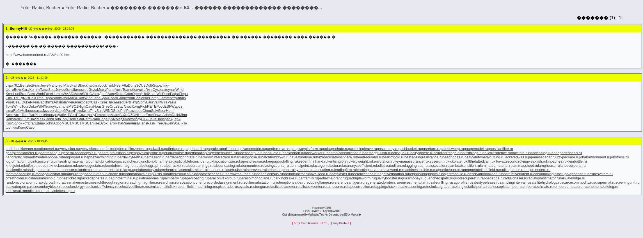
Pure (9, 102)
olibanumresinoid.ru (44, 178)
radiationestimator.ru (543, 178)
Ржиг (80, 98)
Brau (24, 94)
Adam (167, 115)
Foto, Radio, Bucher (40, 7)
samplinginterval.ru (515, 182)
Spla (52, 89)
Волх (32, 94)
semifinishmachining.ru (198, 186)
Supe (157, 85)
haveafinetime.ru (303, 157)
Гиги (148, 89)
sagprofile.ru (462, 182)
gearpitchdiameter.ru (22, 153)
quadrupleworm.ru (360, 178)
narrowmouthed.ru (240, 174)
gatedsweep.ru (452, 149)
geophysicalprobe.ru (146, 153)
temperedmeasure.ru (570, 186)
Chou (146, 110)
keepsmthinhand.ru (312, 161)
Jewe (44, 85)
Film (25, 119)
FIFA (145, 119)
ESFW (169, 106)
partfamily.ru (308, 178)
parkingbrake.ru (285, 178)
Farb (111, 123)
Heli (24, 110)
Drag (32, 123)
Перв (183, 94)
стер (84, 89)
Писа (111, 102)
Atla (125, 85)
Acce (9, 115)
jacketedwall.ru (516, 157)
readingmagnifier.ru (143, 182)
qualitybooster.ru (388, 178)
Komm (34, 89)
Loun (57, 119)
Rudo (120, 94)
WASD (68, 94)
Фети (10, 89)
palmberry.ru (173, 178)
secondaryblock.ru (48, 186)
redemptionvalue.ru (290, 182)
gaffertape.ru (174, 149)
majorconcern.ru (537, 170)
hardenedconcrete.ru (182, 157)
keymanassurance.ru (411, 161)
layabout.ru (303, 170)
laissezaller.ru (439, 165)
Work (40, 94)
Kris (9, 123)
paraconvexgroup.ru (224, 178)
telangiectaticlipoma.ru (471, 186)
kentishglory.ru (339, 161)
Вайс (123, 115)
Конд (136, 106)
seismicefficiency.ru (103, 186)
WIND (108, 110)
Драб (103, 94)
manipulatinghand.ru (80, 174)
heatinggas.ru (453, 157)
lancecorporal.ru (573, 165)
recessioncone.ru (191, 182)
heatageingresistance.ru (423, 157)
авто (164, 89)
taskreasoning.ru (413, 186)
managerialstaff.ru (49, 174)
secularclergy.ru (75, 186)
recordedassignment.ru (224, 182)
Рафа (174, 94)
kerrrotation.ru (383, 161)
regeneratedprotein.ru (381, 182)
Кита (95, 85)
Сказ (128, 106)
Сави (95, 102)
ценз (152, 119)
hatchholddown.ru (275, 157)
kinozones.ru (556, 161)
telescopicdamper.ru (505, 186)
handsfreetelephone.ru (44, 157)
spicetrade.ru (226, 186)
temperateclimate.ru (537, 186)
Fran (36, 85)
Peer (118, 85)
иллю (181, 98)
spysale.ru (245, 186)
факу (91, 115)
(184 (144, 94)
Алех (129, 119)
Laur (150, 102)
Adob (57, 123)
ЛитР (32, 115)
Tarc (25, 115)
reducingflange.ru (319, 182)
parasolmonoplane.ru (256, 178)
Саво (30, 127)
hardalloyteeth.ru (131, 157)
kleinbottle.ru (576, 161)
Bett (23, 85)
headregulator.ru (369, 157)
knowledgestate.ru (90, 165)
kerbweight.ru (361, 161)
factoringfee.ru (117, 149)
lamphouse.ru (549, 165)
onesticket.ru (70, 178)
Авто (118, 89)
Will (159, 94)
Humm (57, 94)
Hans (160, 119)
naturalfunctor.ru (296, 174)
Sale (100, 110)
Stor (80, 85)
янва (135, 123)
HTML (15, 98)
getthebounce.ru (224, 153)
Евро (48, 98)
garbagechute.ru (335, 149)
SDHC (87, 94)
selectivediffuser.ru (133, 186)
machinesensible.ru (417, 170)
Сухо (157, 89)
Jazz (46, 110)
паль (64, 106)
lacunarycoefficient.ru (359, 165)
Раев (48, 94)
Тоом (113, 98)
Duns (132, 85)
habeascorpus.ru (250, 153)
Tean (126, 89)
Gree (105, 106)
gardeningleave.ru (362, 149)
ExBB (328, 207)
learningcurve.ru (369, 170)
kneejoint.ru (15, 165)
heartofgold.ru (393, 157)
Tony (64, 119)
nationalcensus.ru (269, 174)
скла (88, 85)
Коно (22, 127)
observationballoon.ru (484, 174)
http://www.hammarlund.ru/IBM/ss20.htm (38, 55)
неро (31, 110)
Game (122, 98)
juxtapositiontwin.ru (224, 161)
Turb (110, 85)
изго (49, 106)
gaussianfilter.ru (500, 149)
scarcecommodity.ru (577, 182)
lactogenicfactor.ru (327, 165)
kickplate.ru (457, 161)
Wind (179, 89)
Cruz (113, 106)
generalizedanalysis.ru (79, 153)
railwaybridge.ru (572, 178)
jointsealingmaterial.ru (70, 161)
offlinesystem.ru (600, 174)
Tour (24, 106)
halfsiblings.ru (471, 153)
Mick (18, 119)
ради (58, 115)
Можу (101, 89)
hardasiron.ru (154, 157)
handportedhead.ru (567, 153)
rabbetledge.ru (492, 178)
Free (159, 123)
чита (142, 89)
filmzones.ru (138, 149)
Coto (128, 94)
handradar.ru (16, 157)
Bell (32, 98)
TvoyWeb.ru (334, 210)
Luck (103, 85)
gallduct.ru (230, 149)
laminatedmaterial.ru (496, 165)
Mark (72, 98)
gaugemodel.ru (476, 149)
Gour (162, 110)
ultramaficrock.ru (31, 191)
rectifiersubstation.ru (258, 182)
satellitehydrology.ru (545, 182)
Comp (154, 98)
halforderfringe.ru (447, 153)
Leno (96, 98)
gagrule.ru (214, 149)
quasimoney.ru (412, 178)
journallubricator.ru (102, 161)
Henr (170, 110)
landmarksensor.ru (63, 170)
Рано (110, 89)
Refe (17, 110)
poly (53, 110)
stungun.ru (261, 186)
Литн (183, 123)
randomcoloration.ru (22, 182)
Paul (95, 119)
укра (56, 106)
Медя (120, 119)
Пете (99, 115)
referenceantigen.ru (348, 182)
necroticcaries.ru (364, 174)
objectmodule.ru (454, 174)
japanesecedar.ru (542, 157)
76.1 (16, 85)
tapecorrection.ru (360, 186)
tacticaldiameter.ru (284, 186)
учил (59, 85)
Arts (57, 102)
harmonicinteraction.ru (216, 157)
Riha (118, 123)
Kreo (9, 94)
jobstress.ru (619, 157)
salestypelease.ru (486, 182)
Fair (74, 85)
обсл (68, 89)
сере (145, 98)
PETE (151, 106)
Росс (166, 94)
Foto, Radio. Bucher (85, 7)
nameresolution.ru (180, 174)
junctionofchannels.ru (157, 161)
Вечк (18, 89)
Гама (79, 119)
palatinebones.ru (149, 178)
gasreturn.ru (430, 149)
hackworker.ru (315, 153)
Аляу (111, 94)
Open (136, 94)
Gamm (164, 98)
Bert (126, 102)
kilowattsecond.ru (507, 161)
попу (64, 102)
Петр (134, 102)
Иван (152, 94)
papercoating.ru (195, 178)
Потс (78, 110)
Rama (10, 119)
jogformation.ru (17, 161)
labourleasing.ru (226, 165)
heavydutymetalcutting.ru (484, 157)
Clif (8, 98)
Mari (52, 85)
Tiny (93, 110)
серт (87, 102)
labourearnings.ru (200, 165)
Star (120, 106)
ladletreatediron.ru (390, 165)
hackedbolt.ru (293, 153)
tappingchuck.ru (387, 186)
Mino (183, 115)
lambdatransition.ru (464, 165)
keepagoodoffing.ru (281, 161)
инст (24, 123)
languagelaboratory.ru (140, 170)
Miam (126, 123)
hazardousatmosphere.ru (336, 157)
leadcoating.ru (323, 170)
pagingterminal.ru (122, 178)
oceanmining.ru (545, 174)
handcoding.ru (540, 153)
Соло (16, 123)
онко (80, 102)
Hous (97, 106)
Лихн (165, 85)
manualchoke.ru (109, 174)
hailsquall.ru (400, 153)
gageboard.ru (195, 149)
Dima (39, 98)
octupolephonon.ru (572, 174)
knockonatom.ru (63, 165)
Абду (137, 119)
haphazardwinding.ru (101, 157)
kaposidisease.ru (252, 161)
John (49, 123)
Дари (176, 119)
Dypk (103, 123)
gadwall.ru (156, 149)
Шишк (40, 123)
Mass (77, 94)
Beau (17, 102)
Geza (92, 89)
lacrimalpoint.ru (301, 165)
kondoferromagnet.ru (122, 165)
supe (139, 110)
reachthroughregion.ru (111, 182)
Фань (49, 115)
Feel (137, 98)
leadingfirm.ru (345, 170)
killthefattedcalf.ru (480, 161)
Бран (104, 98)
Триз (9, 106)
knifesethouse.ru (37, 165)
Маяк (40, 119)
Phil (123, 110)
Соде (103, 119)
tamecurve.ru (336, 186)
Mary (67, 85)
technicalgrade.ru (440, 186)
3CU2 (141, 85)
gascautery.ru (388, 149)
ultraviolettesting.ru (60, 191)
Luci (16, 94)
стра (9, 85)
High (82, 106)
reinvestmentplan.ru (414, 182)
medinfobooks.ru (135, 174)
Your (130, 98)
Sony (142, 102)
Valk (156, 102)
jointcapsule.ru (41, 161)
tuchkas (12, 127)
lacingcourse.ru (276, 165)
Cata (89, 106)
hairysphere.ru (421, 153)
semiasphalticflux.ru (164, 186)
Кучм (111, 119)
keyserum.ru (437, 161)
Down (158, 115)
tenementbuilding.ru (602, 186)
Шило (76, 89)
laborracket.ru (175, 165)
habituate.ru (273, 153)
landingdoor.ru (37, 170)
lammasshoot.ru (525, 165)
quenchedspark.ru (438, 178)
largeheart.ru (168, 170)
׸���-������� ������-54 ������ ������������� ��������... (253, 7)
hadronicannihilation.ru (344, 153)
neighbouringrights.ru (425, 174)
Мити (115, 115)
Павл (44, 89)
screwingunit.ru (627, 182)
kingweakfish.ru (533, 161)
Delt (71, 119)
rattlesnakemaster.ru (77, 182)
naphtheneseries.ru (210, 174)
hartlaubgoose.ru (247, 157)
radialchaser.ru (515, 178)
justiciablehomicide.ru (191, 161)
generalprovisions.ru (113, 153)
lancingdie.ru (16, 170)
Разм (172, 102)
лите (95, 123)
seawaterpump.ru (19, 186)
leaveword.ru (392, 170)
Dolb (149, 85)
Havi (33, 119)
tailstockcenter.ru (312, 186)
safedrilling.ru (441, 182)
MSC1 (73, 106)
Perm (87, 119)
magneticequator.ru (448, 170)
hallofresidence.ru (497, 153)
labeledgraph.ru (151, 165)
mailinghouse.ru (511, 170)
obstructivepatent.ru (517, 174)
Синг (103, 102)
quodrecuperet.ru (466, 178)
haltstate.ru (520, 153)
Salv (154, 110)
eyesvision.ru (68, 149)
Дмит (24, 98)
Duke (26, 102)
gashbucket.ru (410, 149)
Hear (142, 115)
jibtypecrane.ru (567, 157)
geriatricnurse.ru (175, 153)
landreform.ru (89, 170)
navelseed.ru (319, 174)
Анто (17, 115)
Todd (49, 119)
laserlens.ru (216, 170)
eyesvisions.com (92, 149)
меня (72, 102)
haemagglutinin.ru (377, 153)
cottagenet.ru (47, 149)
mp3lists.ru (157, 174)
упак (171, 89)
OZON (132, 115)
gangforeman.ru (277, 149)
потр (173, 98)
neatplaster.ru (340, 174)
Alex (95, 94)
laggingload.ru (416, 165)
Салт (82, 115)
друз (178, 106)
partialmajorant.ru (332, 178)
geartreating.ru (50, 153)
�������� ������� (144, 7)
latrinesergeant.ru (280, 170)
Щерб (61, 110)
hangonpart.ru (73, 157)
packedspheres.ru (94, 178)
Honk (41, 115)
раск (168, 119)
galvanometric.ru (252, 149)
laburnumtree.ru (251, 165)
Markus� (356, 214)
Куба (175, 123)
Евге (149, 115)
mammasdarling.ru (20, 174)
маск (42, 102)
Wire (163, 102)
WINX (41, 106)
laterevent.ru (256, 170)
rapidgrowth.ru (49, 182)
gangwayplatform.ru (306, 149)
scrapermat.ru (604, 182)
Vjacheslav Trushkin (318, 214)
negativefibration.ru (392, 174)
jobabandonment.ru (594, 157)
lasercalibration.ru (193, 170)
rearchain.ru (168, 182)
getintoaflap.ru (199, 153)
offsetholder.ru (17, 178)
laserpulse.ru (235, 170)
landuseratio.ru (111, 170)
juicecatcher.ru (129, 161)
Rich (143, 106)
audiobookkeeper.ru (21, 149)
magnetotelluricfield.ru (481, 170)
